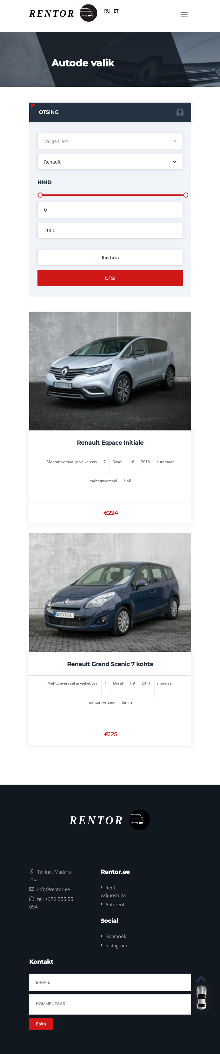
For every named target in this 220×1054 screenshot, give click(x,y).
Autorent (114, 904)
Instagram (116, 945)
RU (107, 11)
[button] (110, 141)
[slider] (40, 195)
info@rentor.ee (53, 889)
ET (116, 11)
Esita (41, 1023)
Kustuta (110, 257)
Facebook (115, 936)
